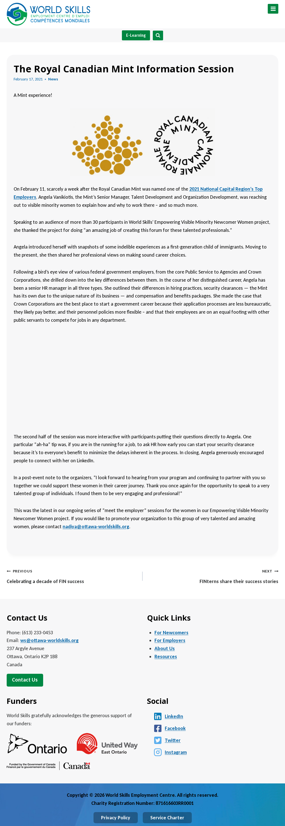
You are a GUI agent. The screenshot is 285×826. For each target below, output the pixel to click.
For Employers (169, 640)
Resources (165, 656)
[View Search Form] (158, 35)
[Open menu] (273, 9)
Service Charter (167, 818)
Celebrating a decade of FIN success (72, 575)
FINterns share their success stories (213, 575)
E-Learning (136, 35)
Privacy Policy (115, 818)
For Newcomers (171, 633)
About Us (164, 648)
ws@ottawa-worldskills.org (49, 640)
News (53, 79)
